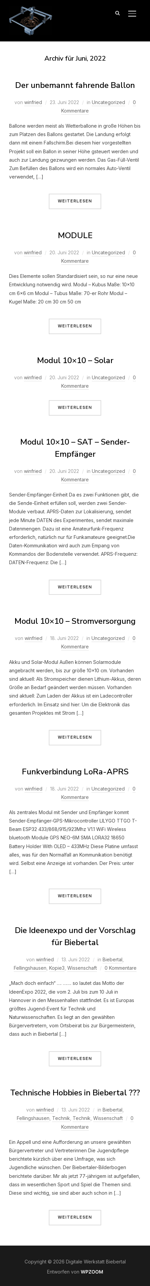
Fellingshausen (30, 968)
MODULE (75, 235)
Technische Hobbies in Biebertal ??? (75, 1092)
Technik (61, 1118)
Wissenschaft (82, 968)
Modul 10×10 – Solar (75, 360)
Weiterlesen (75, 201)
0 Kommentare (121, 968)
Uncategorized (108, 102)
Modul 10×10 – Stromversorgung (75, 621)
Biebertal (112, 959)
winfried (33, 102)
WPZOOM (92, 1272)
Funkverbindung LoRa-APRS (75, 771)
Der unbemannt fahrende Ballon (75, 85)
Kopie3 (57, 968)
